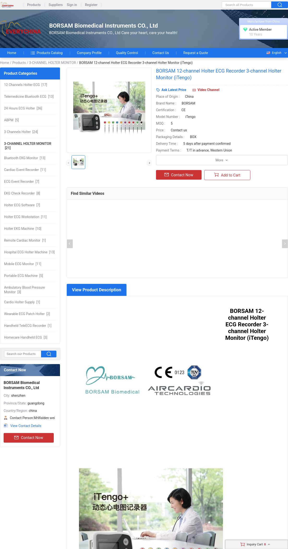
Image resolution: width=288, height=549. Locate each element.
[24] (21, 132)
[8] (22, 193)
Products (34, 4)
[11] (25, 170)
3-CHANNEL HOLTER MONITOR (52, 63)
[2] (27, 314)
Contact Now (28, 437)
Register (91, 4)
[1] (25, 240)
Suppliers (56, 4)
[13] (29, 96)
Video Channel (208, 90)
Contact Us (160, 53)
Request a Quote (195, 53)
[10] (22, 229)
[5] (11, 120)
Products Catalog (47, 52)
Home (11, 53)
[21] (27, 146)
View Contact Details (25, 426)
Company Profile (89, 53)
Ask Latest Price (174, 90)
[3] (24, 290)
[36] (23, 108)
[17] (25, 85)
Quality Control (127, 53)
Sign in (72, 4)
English (273, 53)
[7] (21, 181)
